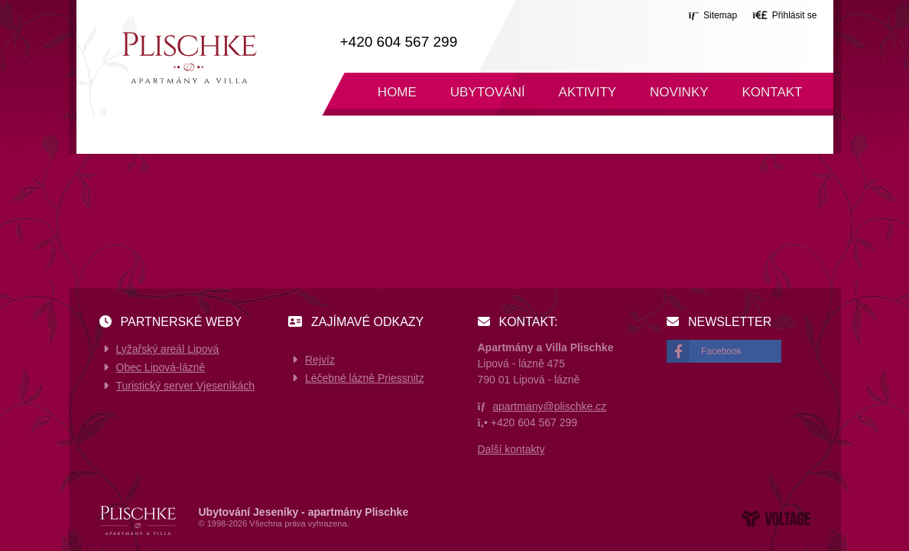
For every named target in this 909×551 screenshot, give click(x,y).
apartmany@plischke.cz (549, 406)
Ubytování (487, 92)
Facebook (721, 351)
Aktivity (588, 92)
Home (189, 58)
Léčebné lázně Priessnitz (364, 378)
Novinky (679, 92)
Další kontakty (511, 449)
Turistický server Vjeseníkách (185, 386)
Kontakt (772, 92)
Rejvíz (320, 360)
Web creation (776, 518)
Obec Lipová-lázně (161, 367)
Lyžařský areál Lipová (167, 349)
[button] (784, 15)
